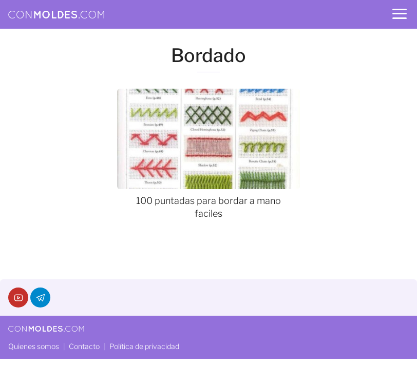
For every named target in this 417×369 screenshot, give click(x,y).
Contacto (84, 346)
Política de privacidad (144, 346)
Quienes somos (33, 346)
